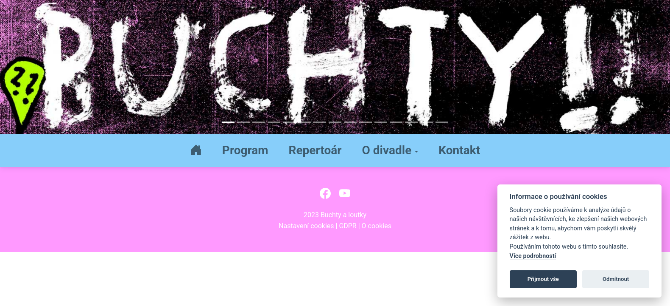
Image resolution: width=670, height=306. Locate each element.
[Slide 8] (335, 122)
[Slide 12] (396, 122)
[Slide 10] (365, 122)
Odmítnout (616, 279)
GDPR (347, 226)
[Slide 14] (426, 122)
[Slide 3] (258, 122)
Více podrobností (533, 256)
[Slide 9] (350, 122)
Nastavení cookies (306, 226)
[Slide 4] (274, 122)
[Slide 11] (380, 122)
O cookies (376, 226)
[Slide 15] (442, 122)
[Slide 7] (319, 122)
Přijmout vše (543, 279)
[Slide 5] (289, 122)
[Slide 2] (243, 122)
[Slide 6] (304, 122)
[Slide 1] (228, 122)
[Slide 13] (411, 122)
